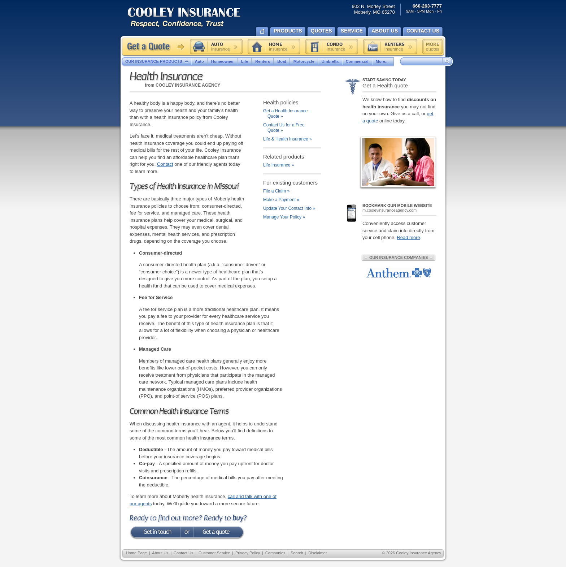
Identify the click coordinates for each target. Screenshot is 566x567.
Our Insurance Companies (398, 257)
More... (383, 61)
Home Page (136, 553)
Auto (199, 61)
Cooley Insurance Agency (191, 18)
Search (297, 553)
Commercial (357, 61)
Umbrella (330, 61)
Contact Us (183, 553)
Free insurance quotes (432, 46)
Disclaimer (317, 553)
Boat (281, 61)
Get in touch (155, 533)
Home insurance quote (274, 46)
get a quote (219, 533)
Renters (263, 61)
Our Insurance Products (158, 62)
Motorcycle (304, 61)
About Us (160, 553)
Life (245, 61)
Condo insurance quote (331, 46)
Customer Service (214, 553)
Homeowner (223, 61)
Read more (408, 237)
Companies (275, 553)
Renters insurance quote (390, 46)
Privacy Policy (247, 553)
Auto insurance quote (216, 46)
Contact (165, 164)
